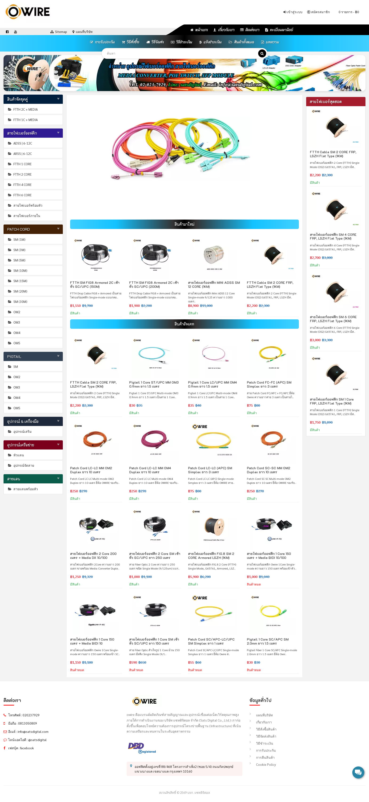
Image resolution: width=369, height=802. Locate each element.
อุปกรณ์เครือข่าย (20, 444)
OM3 (13, 322)
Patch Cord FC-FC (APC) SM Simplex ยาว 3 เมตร (269, 384)
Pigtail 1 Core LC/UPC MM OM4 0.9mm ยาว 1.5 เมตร (212, 384)
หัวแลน (15, 455)
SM (12, 366)
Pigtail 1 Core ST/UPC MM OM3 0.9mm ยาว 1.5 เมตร (154, 384)
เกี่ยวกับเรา (224, 29)
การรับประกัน (102, 42)
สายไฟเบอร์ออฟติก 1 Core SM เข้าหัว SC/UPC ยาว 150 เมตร (154, 641)
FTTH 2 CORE (19, 174)
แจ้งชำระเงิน (210, 42)
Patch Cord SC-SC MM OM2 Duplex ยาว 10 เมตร (268, 470)
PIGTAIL (14, 356)
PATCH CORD (18, 229)
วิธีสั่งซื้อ (130, 42)
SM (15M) (17, 281)
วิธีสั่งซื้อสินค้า (263, 729)
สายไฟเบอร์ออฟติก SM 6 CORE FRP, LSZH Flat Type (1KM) (333, 319)
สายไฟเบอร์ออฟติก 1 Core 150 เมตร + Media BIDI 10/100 (269, 555)
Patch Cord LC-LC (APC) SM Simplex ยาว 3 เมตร (210, 470)
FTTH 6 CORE (19, 195)
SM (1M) (16, 239)
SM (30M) (17, 301)
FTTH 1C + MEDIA (22, 119)
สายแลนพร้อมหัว (22, 489)
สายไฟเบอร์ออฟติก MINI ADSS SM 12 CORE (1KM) (214, 284)
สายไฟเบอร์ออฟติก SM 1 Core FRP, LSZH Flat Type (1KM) (332, 401)
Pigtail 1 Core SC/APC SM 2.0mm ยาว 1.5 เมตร (268, 641)
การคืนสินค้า (262, 757)
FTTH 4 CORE (19, 184)
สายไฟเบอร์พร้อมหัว (24, 205)
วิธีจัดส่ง (155, 42)
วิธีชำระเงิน (181, 42)
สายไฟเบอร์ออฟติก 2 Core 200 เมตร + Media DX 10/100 (93, 555)
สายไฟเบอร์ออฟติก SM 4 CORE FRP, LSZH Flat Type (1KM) (333, 236)
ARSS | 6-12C (19, 153)
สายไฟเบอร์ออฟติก (22, 133)
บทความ (270, 42)
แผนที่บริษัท (261, 715)
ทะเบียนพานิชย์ (279, 29)
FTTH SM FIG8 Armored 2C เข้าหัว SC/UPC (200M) (154, 284)
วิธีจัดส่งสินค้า (262, 736)
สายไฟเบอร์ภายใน (23, 215)
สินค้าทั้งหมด (241, 42)
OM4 (13, 332)
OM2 (13, 312)
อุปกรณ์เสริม (19, 431)
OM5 (13, 343)
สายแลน (13, 478)
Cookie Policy (262, 764)
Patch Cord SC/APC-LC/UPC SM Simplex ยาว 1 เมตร (211, 641)
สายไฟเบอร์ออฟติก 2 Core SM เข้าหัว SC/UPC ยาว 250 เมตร (154, 555)
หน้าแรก (199, 29)
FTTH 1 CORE (19, 164)
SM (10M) (17, 270)
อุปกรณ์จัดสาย (20, 465)
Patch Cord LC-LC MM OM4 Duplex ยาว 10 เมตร (150, 470)
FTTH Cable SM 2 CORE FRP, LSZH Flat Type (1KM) (270, 284)
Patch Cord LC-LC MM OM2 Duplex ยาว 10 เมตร (91, 470)
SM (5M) (16, 260)
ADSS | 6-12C (19, 143)
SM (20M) (17, 291)
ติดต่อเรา (250, 29)
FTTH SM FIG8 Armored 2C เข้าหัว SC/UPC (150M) (95, 284)
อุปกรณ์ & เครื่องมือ (23, 421)
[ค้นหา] (262, 53)
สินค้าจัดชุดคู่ (17, 99)
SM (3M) (16, 250)
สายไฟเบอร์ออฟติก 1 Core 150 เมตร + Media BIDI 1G (92, 641)
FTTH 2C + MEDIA (22, 109)
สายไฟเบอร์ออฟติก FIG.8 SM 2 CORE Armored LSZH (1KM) (211, 555)
